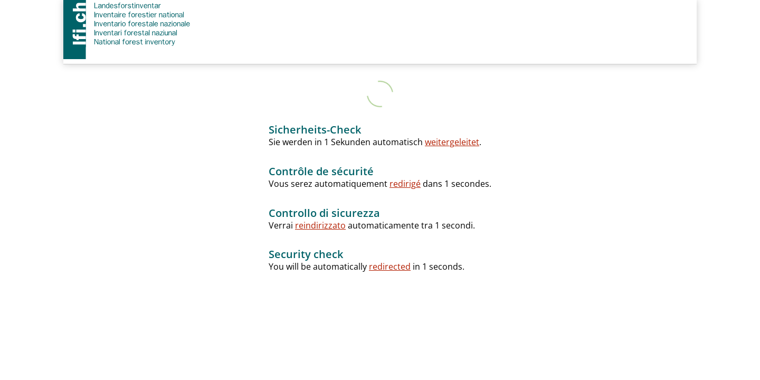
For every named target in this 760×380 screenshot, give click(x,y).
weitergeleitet (452, 142)
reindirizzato (320, 225)
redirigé (405, 183)
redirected (390, 266)
